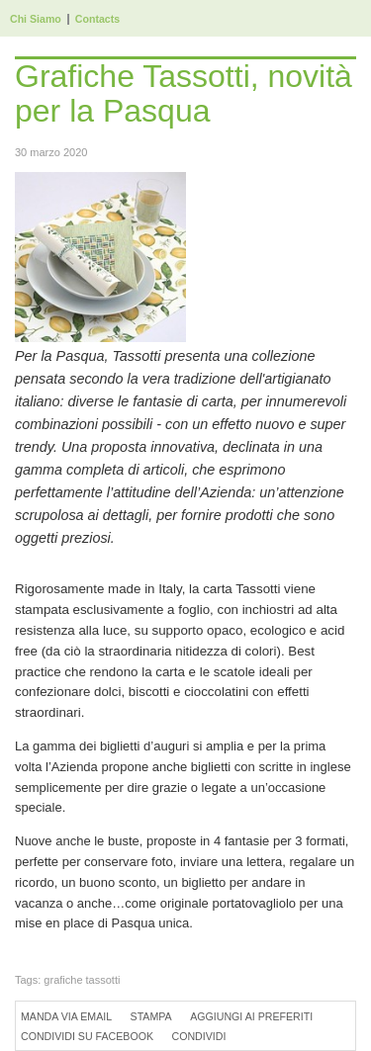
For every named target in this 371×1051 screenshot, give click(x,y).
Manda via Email (66, 1016)
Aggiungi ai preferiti (251, 1016)
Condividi (198, 1036)
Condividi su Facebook (87, 1036)
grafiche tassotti (82, 980)
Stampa (151, 1016)
